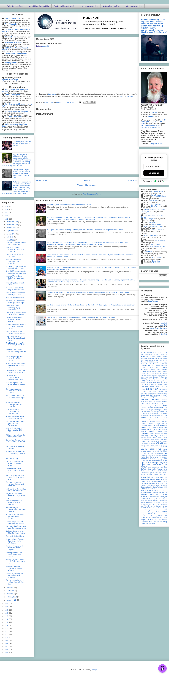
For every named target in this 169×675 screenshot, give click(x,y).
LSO (161, 443)
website (143, 516)
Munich (165, 445)
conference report (146, 402)
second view (163, 489)
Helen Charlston (160, 197)
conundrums (156, 402)
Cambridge (144, 386)
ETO (160, 413)
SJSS (149, 491)
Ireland (152, 433)
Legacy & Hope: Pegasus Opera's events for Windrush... (15, 541)
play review (163, 473)
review (143, 481)
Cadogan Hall (162, 384)
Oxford (143, 469)
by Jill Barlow (155, 381)
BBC (149, 366)
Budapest (164, 375)
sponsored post (154, 496)
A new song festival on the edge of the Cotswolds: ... (16, 289)
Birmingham (145, 369)
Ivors (165, 433)
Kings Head (149, 435)
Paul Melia (52, 94)
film (156, 418)
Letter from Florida (152, 439)
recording (164, 479)
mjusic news (158, 445)
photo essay (154, 473)
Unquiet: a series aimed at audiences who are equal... (15, 463)
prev (165, 474)
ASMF (155, 358)
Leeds (154, 437)
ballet (146, 360)
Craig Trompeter (149, 219)
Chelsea (143, 391)
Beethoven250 (154, 367)
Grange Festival (161, 425)
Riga (156, 481)
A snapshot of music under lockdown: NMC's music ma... (15, 365)
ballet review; (163, 360)
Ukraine (161, 510)
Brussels (154, 375)
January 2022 (12, 600)
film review (160, 418)
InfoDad (164, 334)
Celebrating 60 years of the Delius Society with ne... (15, 371)
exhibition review (150, 415)
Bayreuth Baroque (152, 364)
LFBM (161, 439)
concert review (150, 399)
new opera (144, 453)
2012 (7, 631)
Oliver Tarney (155, 206)
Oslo (165, 467)
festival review (151, 418)
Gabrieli (143, 421)
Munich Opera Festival (147, 447)
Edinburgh (149, 410)
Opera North (146, 465)
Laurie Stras (147, 252)
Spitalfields (145, 497)
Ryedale (143, 485)
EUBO (165, 413)
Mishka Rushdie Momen (156, 246)
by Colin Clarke (158, 379)
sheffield (143, 490)
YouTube (130, 96)
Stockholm (144, 498)
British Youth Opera (147, 373)
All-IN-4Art (153, 356)
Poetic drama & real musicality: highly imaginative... (13, 308)
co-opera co (158, 395)
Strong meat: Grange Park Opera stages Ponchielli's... (15, 423)
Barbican (150, 362)
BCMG (143, 367)
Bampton (144, 362)
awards (165, 358)
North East (145, 457)
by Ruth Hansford (153, 383)
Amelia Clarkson (156, 230)
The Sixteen (149, 506)
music (160, 447)
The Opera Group (154, 504)
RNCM (165, 481)
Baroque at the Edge (160, 362)
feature (158, 415)
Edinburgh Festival (160, 410)
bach (142, 360)
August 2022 (11, 234)
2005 (7, 653)
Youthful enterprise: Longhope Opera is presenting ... (13, 404)
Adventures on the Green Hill (156, 354)
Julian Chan (153, 222)
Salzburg (144, 487)
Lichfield (143, 441)
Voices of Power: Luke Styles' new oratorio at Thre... (15, 278)
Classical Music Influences (150, 127)
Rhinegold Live (150, 481)
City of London (156, 393)
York (147, 523)
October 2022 (12, 228)
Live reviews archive (89, 6)
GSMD (143, 429)
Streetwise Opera (161, 498)
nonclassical (157, 455)
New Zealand (158, 453)
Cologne (143, 397)
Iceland (160, 431)
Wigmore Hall (147, 519)
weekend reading (152, 516)
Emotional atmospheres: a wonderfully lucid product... (15, 575)
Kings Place (158, 436)
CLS (147, 395)
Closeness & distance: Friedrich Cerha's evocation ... (14, 319)
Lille (149, 441)
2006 (7, 650)
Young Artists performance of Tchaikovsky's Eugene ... (15, 453)
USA (165, 510)
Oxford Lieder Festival (154, 469)
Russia (161, 483)
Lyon (165, 443)
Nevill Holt (163, 451)
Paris (153, 471)
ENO (143, 413)
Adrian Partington (157, 191)
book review (162, 369)
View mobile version (86, 185)
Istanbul (157, 433)
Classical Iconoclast (163, 324)
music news (155, 449)
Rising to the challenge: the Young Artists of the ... (15, 436)
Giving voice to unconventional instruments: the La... (14, 377)
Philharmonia (145, 473)
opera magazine (161, 463)
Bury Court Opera (146, 377)
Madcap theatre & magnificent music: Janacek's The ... (13, 411)
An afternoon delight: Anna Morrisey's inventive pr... (15, 302)
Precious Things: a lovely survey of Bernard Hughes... (15, 548)
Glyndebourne (162, 424)
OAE (146, 461)
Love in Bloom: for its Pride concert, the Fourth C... (15, 294)
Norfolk (164, 455)
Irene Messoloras (157, 195)
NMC (152, 455)
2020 (7, 607)
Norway (156, 459)
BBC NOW (156, 366)
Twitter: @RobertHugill (64, 6)
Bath (142, 364)
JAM (142, 435)
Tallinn (143, 502)
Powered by (154, 181)
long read (152, 443)
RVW (165, 483)
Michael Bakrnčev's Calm (15, 298)
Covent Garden (150, 404)
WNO (160, 522)
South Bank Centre (158, 494)
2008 (7, 644)
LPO (157, 443)
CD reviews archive (111, 6)
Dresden (143, 408)
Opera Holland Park (148, 463)
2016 (7, 619)
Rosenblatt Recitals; (148, 483)
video (164, 512)
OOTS (160, 460)
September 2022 (13, 231)
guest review (162, 429)
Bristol (155, 371)
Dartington (149, 406)
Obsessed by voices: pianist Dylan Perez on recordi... (16, 313)
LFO (165, 439)
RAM (161, 477)
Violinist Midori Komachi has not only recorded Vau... (16, 490)
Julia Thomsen (156, 204)
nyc (161, 459)
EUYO (143, 415)
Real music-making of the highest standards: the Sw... (15, 582)
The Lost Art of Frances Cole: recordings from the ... (16, 352)
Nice (149, 455)
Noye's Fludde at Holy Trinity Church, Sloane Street (15, 470)
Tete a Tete (160, 502)
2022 (7, 219)
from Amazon (153, 301)
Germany (164, 421)
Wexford (148, 517)
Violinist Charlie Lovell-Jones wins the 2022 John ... (14, 430)
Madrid (143, 445)
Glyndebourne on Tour (148, 425)
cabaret (153, 384)
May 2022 (10, 588)
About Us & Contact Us (39, 6)
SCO (165, 487)
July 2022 (10, 237)
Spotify (121, 96)
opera (165, 461)
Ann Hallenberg (159, 241)
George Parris (156, 224)
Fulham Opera (162, 420)
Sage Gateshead (161, 485)
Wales (150, 514)
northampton (163, 457)
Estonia (156, 413)
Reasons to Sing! (12, 459)
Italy (162, 433)
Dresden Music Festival (155, 408)
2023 (7, 216)
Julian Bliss (156, 261)
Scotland (144, 489)
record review (155, 479)
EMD (150, 411)
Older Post (132, 180)
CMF (151, 395)
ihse (165, 431)
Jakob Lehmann (156, 257)
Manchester (150, 445)
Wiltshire (164, 519)
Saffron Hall (151, 485)
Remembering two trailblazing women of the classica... (16, 509)
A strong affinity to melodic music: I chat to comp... (15, 417)
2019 (7, 610)
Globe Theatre (147, 423)
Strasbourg (152, 498)
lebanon (143, 437)
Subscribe (154, 173)
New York (151, 453)
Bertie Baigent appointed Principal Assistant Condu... (14, 358)
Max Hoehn (153, 200)
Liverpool (154, 441)
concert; (164, 399)
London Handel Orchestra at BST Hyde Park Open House (16, 326)
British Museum (162, 371)
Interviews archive (133, 6)
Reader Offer (145, 479)
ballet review (153, 360)
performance (162, 471)
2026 (7, 207)
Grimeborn (163, 427)
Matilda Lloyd (155, 263)
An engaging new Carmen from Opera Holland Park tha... (16, 561)
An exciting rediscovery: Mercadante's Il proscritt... (14, 261)
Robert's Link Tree (15, 6)
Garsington (151, 422)
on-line (151, 461)
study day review (146, 500)
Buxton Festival (158, 377)
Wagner (143, 514)
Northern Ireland (147, 459)
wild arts (158, 519)
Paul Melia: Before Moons (15, 536)
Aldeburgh (144, 356)
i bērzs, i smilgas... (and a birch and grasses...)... (15, 522)
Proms (153, 477)
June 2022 (10, 240)
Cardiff (157, 386)
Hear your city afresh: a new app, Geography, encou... (16, 527)
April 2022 (10, 591)
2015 (7, 622)
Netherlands (155, 451)
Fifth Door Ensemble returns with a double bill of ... (16, 243)
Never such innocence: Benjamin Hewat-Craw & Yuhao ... (15, 338)
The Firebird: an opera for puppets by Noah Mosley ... (15, 345)
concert (164, 397)
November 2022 (12, 225)
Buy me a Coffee (157, 143)
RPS (157, 483)
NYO (165, 459)
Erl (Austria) (149, 413)
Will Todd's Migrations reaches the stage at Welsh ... (14, 568)
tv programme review (152, 510)
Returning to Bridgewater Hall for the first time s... (15, 332)
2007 (7, 647)
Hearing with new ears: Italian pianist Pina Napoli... (14, 555)
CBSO (162, 386)
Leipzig (143, 439)
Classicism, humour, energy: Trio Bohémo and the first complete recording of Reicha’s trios (81, 317)
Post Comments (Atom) (91, 194)
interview (145, 433)
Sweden (155, 500)
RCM (165, 477)
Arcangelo (144, 358)
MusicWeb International (158, 329)
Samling (149, 487)
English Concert (161, 411)
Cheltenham (152, 391)
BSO (159, 375)
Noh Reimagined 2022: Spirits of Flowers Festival (14, 502)
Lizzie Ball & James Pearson (153, 226)
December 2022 (12, 222)
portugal (149, 474)
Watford (164, 514)
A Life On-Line (146, 353)
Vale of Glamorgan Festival (151, 512)
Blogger (94, 670)
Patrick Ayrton (155, 244)
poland (143, 474)
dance (143, 406)
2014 (7, 625)
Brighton (149, 371)
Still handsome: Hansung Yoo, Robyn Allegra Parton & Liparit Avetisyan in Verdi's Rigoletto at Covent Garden (88, 292)
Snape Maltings (146, 492)
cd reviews (163, 389)
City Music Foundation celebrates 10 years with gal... (15, 496)
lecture (149, 437)
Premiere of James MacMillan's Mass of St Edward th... (15, 249)
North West (154, 457)
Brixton (149, 375)
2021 (7, 604)
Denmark (157, 406)
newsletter (144, 455)
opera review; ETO (153, 467)
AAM (165, 353)
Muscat (156, 447)
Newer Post (41, 180)
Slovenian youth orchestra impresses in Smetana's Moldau (69, 205)
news (164, 453)
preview (145, 477)
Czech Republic (162, 404)
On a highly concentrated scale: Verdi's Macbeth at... (15, 477)
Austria (160, 358)
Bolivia (153, 369)
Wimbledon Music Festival (149, 522)
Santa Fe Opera (158, 487)
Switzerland (163, 500)
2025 (7, 210)
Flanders (149, 420)
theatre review (146, 508)
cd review (152, 388)
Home (87, 180)
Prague (156, 474)
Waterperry (157, 514)
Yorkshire (152, 523)
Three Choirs (157, 508)
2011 (7, 634)
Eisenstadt (144, 411)
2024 (7, 213)
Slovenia (155, 490)
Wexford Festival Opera (159, 517)
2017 (7, 616)
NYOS (143, 460)
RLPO (160, 481)
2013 (7, 628)
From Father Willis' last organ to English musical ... (15, 384)
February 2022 (12, 597)
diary (165, 406)
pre (161, 474)
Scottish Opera (153, 489)
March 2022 (11, 594)
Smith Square (163, 490)
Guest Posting (152, 429)
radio (157, 477)
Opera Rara (156, 465)
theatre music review (160, 506)
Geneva (158, 421)
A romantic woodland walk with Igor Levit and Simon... (15, 516)
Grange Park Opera (149, 427)
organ (161, 467)
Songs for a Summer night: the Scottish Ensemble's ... (15, 442)
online (156, 460)
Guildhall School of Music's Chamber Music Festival (15, 532)
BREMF (144, 371)
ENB (153, 411)
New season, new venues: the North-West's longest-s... (16, 398)
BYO (148, 384)
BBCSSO (164, 366)
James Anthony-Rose (150, 235)
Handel (152, 431)
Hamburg (144, 431)
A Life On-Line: (158, 353)
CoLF (165, 395)
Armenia (150, 358)
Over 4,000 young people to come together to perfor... (16, 272)
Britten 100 (158, 373)
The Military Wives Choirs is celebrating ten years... (16, 267)
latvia (165, 435)
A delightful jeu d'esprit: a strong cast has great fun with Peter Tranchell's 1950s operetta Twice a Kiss (85, 230)
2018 (7, 613)
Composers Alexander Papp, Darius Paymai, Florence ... (14, 391)
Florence (154, 420)
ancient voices (162, 356)
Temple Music (150, 502)
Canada (151, 386)
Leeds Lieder (162, 437)
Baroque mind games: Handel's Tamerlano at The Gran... (15, 484)
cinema (150, 393)
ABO (142, 354)
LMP (159, 441)
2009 (7, 641)
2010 (7, 637)
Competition (154, 397)
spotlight (45, 46)
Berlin (165, 368)
